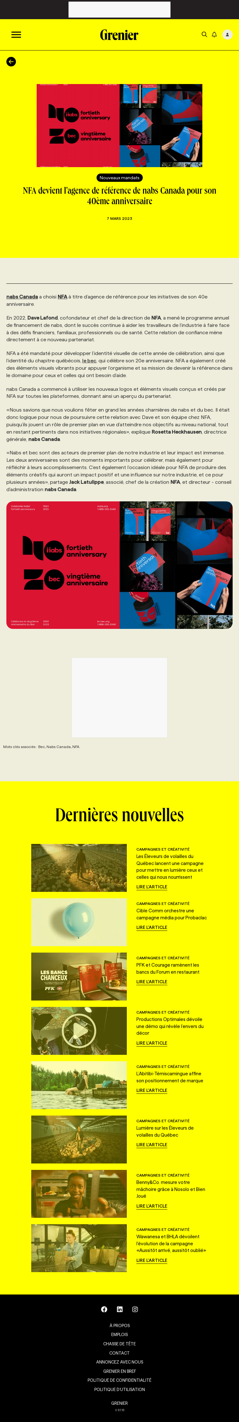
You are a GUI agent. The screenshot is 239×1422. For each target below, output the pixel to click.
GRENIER (119, 1403)
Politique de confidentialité (119, 1380)
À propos (120, 1325)
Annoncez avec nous (119, 1362)
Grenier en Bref (119, 1371)
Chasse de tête (119, 1343)
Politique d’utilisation (119, 1389)
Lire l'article (151, 886)
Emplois (119, 1334)
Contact (119, 1353)
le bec (89, 360)
